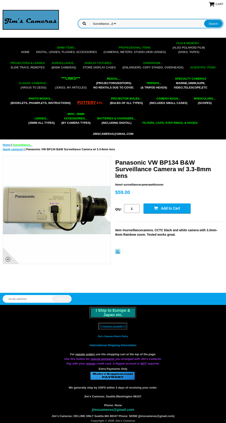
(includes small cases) (168, 101)
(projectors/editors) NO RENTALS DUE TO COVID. (113, 83)
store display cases (99, 65)
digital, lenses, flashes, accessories (66, 50)
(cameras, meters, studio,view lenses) (135, 50)
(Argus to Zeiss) (33, 85)
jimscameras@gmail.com (113, 133)
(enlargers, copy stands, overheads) (152, 65)
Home (25, 52)
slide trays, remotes (27, 65)
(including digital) (116, 120)
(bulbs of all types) (126, 101)
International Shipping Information (113, 345)
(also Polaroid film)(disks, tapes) (189, 47)
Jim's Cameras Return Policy (113, 336)
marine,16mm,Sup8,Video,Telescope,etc (190, 83)
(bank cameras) (63, 65)
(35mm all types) (41, 120)
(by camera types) (76, 118)
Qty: (118, 209)
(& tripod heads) (154, 85)
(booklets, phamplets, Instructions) (40, 101)
